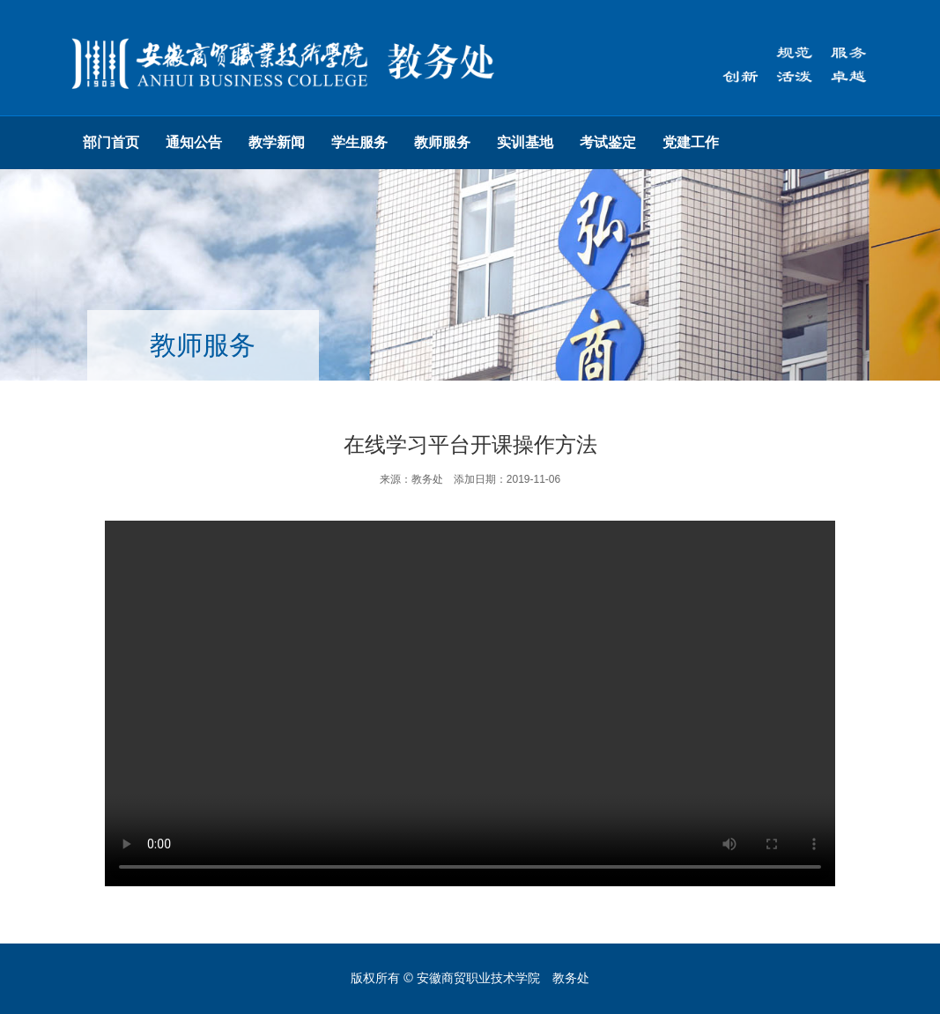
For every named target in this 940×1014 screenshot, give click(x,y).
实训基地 (525, 142)
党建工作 (690, 142)
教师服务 (442, 142)
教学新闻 (276, 142)
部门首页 (111, 142)
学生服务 (359, 142)
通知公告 (194, 142)
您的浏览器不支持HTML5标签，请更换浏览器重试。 (470, 703)
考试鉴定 (608, 142)
